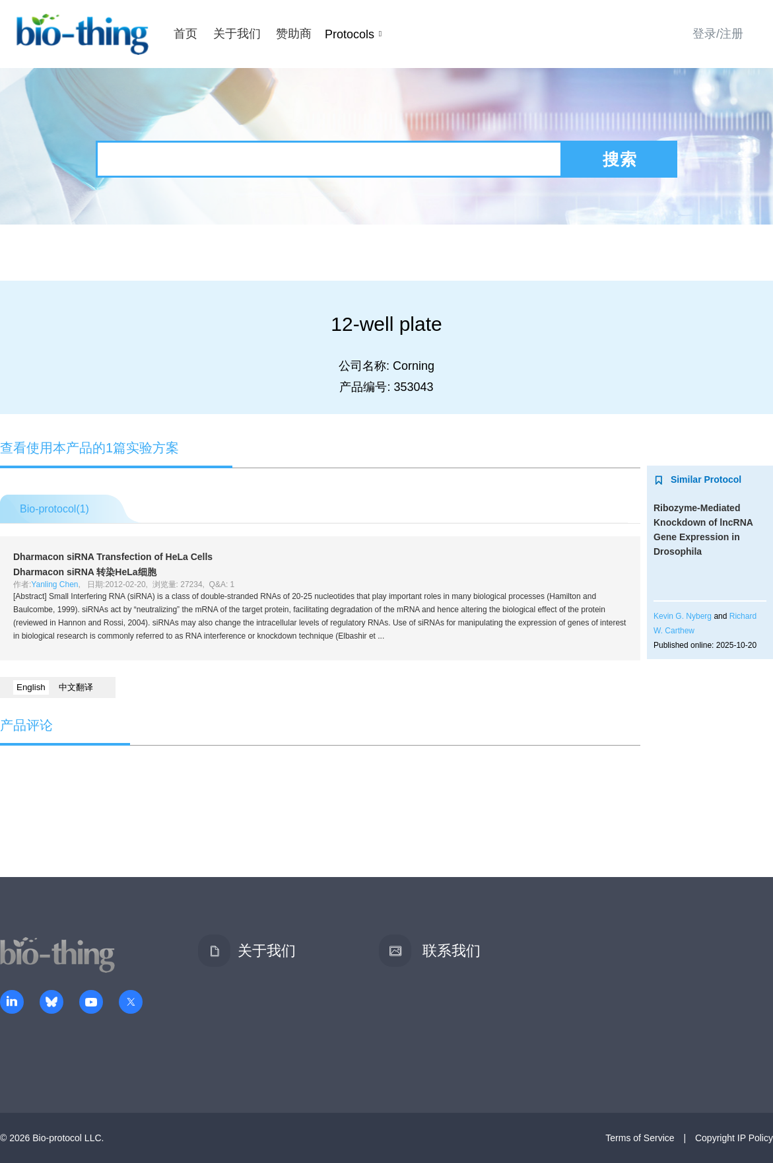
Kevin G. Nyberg (683, 616)
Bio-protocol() (54, 508)
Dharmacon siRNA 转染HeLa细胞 (84, 572)
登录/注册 (717, 33)
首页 (185, 33)
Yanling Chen (54, 584)
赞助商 (294, 33)
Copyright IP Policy (734, 1138)
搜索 (620, 159)
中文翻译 (76, 687)
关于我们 (237, 33)
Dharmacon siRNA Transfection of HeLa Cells (113, 556)
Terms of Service (639, 1138)
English (31, 687)
